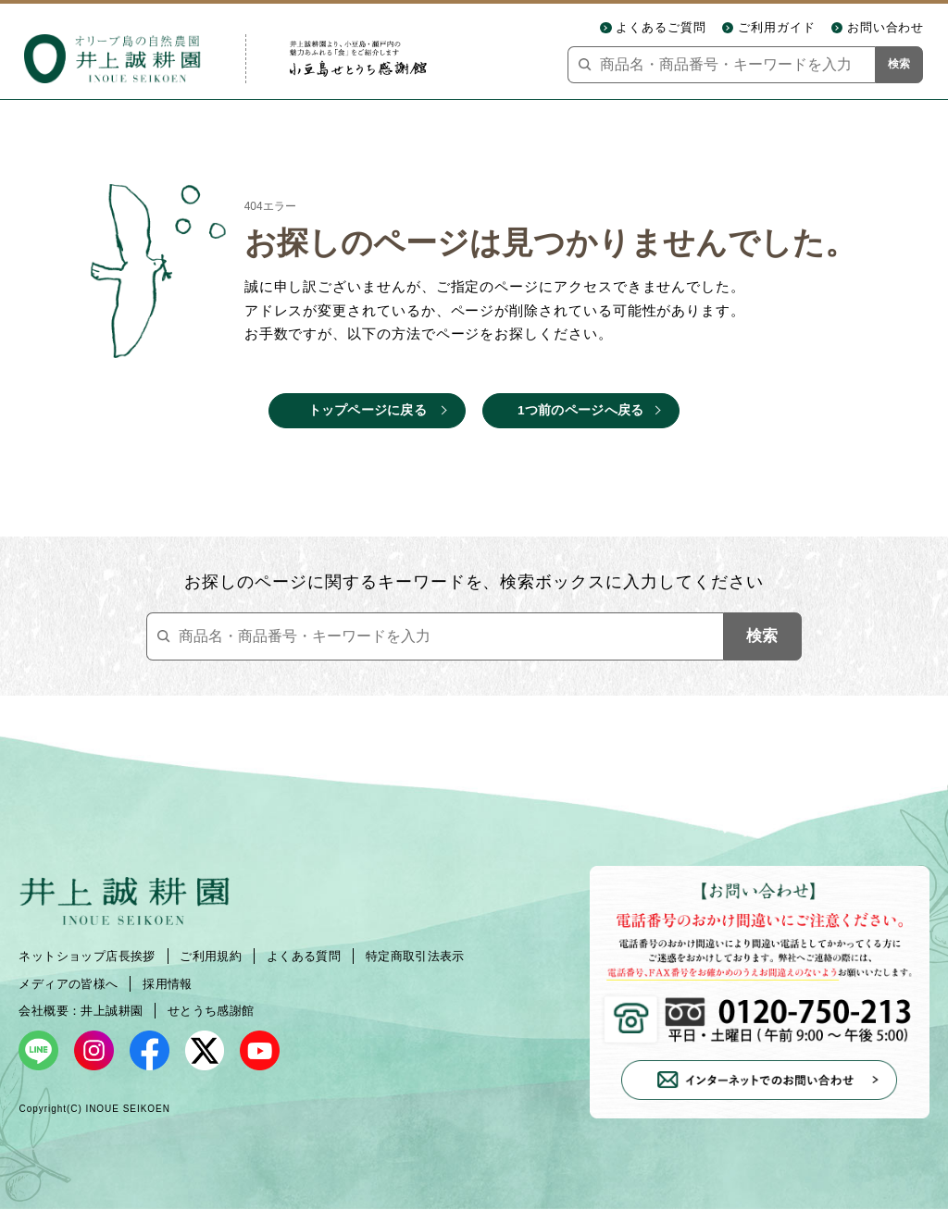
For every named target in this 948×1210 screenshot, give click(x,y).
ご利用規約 (211, 956)
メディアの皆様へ (68, 984)
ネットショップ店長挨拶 (87, 956)
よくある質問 (304, 956)
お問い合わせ (886, 27)
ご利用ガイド (777, 27)
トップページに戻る (367, 410)
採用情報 (168, 984)
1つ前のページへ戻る (580, 410)
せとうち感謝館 (211, 1011)
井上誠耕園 (112, 1011)
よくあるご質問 (661, 27)
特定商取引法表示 (415, 956)
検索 (899, 63)
